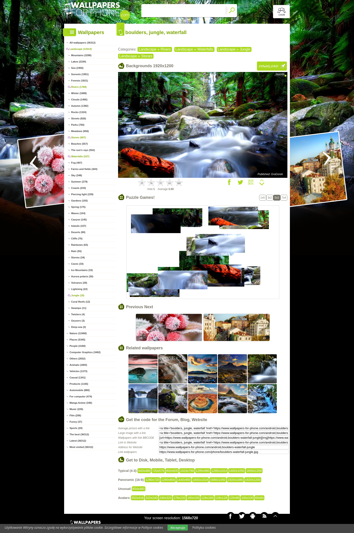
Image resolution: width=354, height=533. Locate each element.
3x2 (270, 197)
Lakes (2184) (78, 61)
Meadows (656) (80, 131)
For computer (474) (81, 396)
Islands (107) (78, 226)
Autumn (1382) (79, 105)
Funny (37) (76, 421)
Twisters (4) (78, 314)
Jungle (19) (77, 295)
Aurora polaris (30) (82, 276)
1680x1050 (218, 480)
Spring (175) (78, 207)
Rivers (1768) (79, 87)
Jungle (245, 49)
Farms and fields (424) (84, 169)
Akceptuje (177, 528)
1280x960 (203, 471)
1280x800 (168, 480)
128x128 (221, 498)
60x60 (259, 498)
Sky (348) (76, 175)
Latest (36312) (78, 440)
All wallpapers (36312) (82, 42)
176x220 (179, 498)
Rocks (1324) (78, 112)
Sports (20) (76, 428)
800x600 (172, 471)
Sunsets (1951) (80, 74)
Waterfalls (205, 49)
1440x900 (184, 480)
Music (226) (76, 409)
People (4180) (78, 346)
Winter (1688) (79, 93)
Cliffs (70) (76, 238)
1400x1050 (237, 471)
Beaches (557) (79, 143)
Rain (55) (76, 251)
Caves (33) (77, 263)
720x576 (158, 471)
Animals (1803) (78, 365)
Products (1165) (79, 383)
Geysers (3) (78, 320)
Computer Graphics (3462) (85, 352)
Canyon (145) (79, 219)
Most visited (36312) (81, 447)
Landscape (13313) (81, 49)
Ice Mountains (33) (82, 270)
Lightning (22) (79, 289)
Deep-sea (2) (78, 327)
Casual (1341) (78, 377)
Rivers (166, 49)
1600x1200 (254, 471)
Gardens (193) (79, 200)
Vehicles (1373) (78, 371)
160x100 (193, 498)
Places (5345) (77, 339)
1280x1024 (219, 471)
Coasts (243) (78, 188)
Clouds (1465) (79, 99)
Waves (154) (78, 213)
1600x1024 (200, 480)
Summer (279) (79, 181)
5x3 (277, 197)
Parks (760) (77, 124)
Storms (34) (78, 257)
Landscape (147, 49)
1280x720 (152, 480)
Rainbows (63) (79, 244)
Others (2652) (77, 358)
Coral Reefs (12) (80, 301)
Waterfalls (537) (80, 156)
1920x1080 (235, 480)
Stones (146, 56)
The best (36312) (79, 434)
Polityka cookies (204, 527)
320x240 (151, 498)
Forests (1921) (79, 80)
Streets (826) (78, 118)
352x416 (138, 498)
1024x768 (187, 471)
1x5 (263, 197)
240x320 (165, 498)
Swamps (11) (78, 308)
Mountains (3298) (81, 55)
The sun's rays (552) (83, 150)
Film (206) (75, 415)
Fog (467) (76, 162)
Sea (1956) (77, 68)
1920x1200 (253, 480)
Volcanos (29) (79, 282)
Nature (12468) (78, 333)
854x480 (139, 489)
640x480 (144, 471)
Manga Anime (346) (81, 402)
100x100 (247, 498)
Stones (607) (78, 137)
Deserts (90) (78, 232)
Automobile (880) (80, 390)
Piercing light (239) (82, 194)
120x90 (234, 498)
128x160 (207, 498)
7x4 (284, 197)
